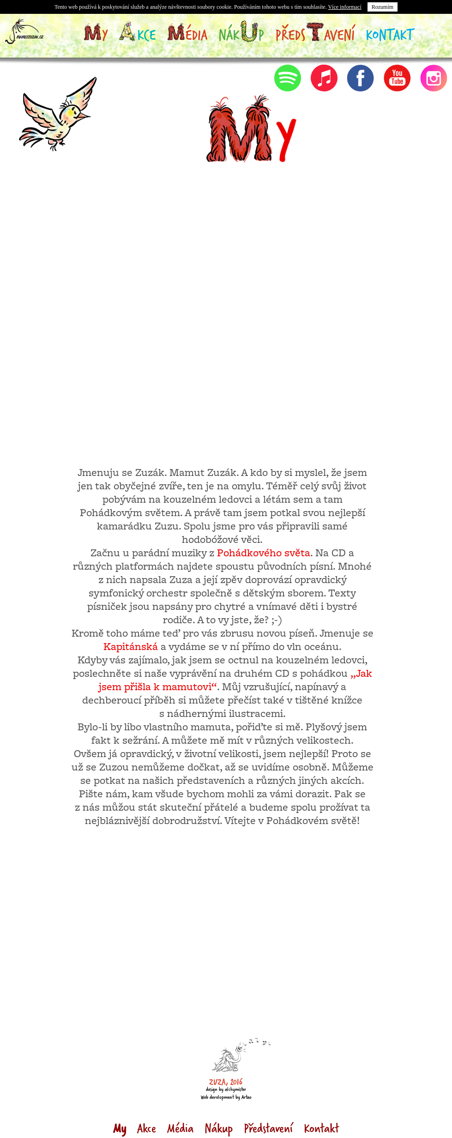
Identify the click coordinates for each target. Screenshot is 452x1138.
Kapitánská (130, 647)
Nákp (241, 34)
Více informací (344, 7)
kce (137, 34)
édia (187, 34)
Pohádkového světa (263, 553)
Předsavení (315, 34)
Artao (246, 1097)
